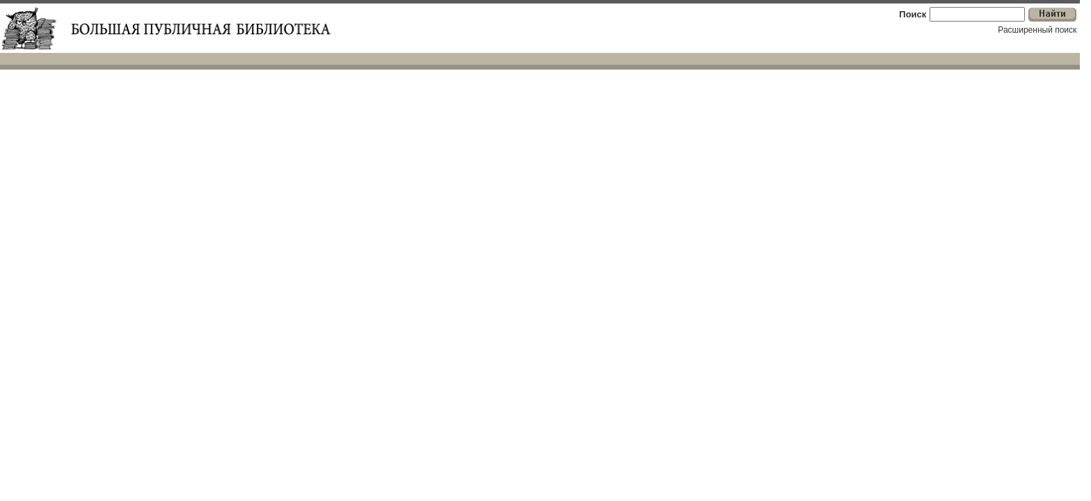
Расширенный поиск (1037, 30)
